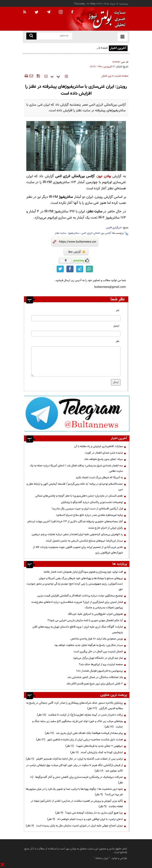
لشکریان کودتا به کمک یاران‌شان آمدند (96, 752)
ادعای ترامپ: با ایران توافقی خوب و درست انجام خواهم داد (85, 819)
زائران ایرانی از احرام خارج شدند (105, 528)
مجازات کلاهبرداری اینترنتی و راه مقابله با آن (98, 446)
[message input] (75, 361)
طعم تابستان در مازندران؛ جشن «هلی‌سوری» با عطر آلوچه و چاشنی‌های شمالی (79, 496)
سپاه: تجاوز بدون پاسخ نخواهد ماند (103, 459)
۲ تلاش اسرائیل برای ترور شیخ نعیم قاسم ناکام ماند (94, 684)
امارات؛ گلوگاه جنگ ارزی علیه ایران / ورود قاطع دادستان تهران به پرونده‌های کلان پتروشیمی (77, 629)
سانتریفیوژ (73, 233)
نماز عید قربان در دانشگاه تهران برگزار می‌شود (98, 658)
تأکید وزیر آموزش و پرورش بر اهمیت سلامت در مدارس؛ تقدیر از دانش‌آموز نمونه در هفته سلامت (77, 804)
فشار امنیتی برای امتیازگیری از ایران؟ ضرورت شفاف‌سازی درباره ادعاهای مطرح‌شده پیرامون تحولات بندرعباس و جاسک (77, 605)
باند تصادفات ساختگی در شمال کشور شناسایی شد (95, 677)
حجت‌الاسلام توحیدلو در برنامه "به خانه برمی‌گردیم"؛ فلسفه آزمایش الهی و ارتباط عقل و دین (75, 487)
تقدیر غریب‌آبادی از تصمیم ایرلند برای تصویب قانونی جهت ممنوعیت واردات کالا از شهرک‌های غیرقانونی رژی (78, 550)
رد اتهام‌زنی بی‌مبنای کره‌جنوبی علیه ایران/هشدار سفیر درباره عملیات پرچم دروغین (77, 534)
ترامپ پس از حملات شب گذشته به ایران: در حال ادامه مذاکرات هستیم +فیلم (74, 759)
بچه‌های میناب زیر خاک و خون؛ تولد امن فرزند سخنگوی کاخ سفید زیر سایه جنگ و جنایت (77, 724)
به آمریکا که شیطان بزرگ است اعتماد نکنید (99, 477)
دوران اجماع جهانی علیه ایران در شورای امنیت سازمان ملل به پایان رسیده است (74, 826)
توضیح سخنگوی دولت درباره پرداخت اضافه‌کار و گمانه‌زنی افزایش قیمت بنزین (80, 596)
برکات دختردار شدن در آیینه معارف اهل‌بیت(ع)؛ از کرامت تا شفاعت (80, 715)
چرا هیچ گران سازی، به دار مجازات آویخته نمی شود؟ (89, 813)
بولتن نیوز (104, 176)
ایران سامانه (101, 858)
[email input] (75, 334)
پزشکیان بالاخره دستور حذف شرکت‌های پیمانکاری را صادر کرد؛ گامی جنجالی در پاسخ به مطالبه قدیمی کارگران (74, 706)
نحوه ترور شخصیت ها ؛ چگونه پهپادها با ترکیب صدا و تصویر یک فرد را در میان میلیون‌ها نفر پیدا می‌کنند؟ (74, 792)
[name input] (75, 318)
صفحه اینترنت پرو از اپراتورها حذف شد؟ (101, 664)
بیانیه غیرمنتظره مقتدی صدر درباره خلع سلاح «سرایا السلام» (89, 515)
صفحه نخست (121, 76)
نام (117, 310)
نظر (117, 341)
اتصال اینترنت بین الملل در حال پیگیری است (98, 651)
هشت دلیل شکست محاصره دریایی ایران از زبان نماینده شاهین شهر (79, 739)
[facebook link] (70, 269)
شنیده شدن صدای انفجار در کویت (104, 453)
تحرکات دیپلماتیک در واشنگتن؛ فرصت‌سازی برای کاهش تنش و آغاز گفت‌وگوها (76, 780)
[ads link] (76, 413)
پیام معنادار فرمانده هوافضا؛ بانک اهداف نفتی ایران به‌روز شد (84, 733)
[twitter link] (60, 269)
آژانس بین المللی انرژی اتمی (96, 233)
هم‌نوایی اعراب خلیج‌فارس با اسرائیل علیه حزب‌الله (95, 614)
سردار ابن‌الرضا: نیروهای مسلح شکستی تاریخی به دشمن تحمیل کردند (84, 541)
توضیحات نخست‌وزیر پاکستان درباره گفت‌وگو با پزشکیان (92, 502)
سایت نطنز (60, 233)
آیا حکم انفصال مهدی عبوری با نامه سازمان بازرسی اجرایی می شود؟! (85, 620)
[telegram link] (79, 269)
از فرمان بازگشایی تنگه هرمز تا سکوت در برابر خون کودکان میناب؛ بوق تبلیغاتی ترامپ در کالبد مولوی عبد (74, 768)
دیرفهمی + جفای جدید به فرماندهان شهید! (94, 746)
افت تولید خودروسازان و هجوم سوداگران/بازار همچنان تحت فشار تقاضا (83, 572)
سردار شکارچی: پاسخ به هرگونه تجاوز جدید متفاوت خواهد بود (88, 645)
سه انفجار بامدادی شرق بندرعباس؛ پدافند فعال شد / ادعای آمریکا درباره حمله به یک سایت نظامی (76, 468)
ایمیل (116, 326)
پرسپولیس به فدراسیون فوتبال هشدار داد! (99, 671)
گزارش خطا (76, 252)
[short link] (78, 241)
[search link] (31, 36)
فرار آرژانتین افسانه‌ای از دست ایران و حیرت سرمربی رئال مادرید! (87, 509)
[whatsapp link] (89, 269)
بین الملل (106, 76)
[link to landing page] (105, 19)
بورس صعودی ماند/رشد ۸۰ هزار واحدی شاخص (96, 639)
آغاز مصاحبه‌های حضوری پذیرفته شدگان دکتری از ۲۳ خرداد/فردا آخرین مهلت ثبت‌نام (75, 521)
